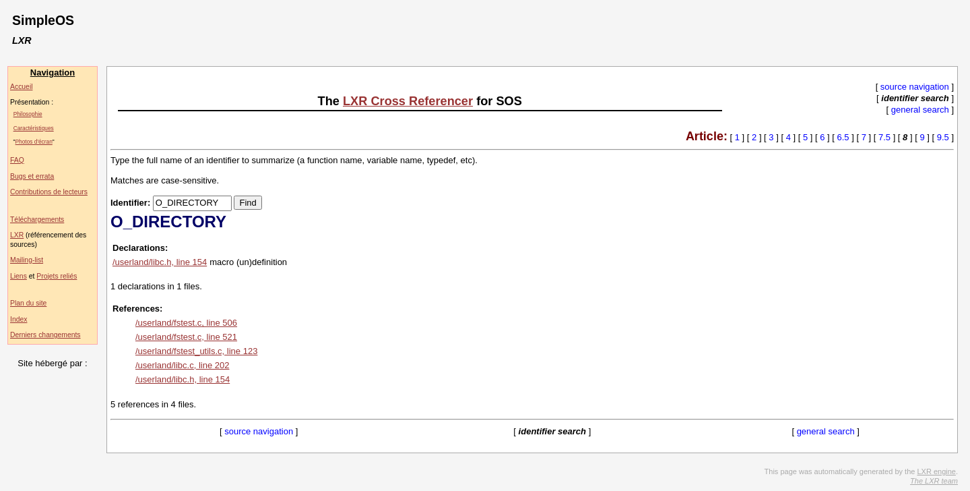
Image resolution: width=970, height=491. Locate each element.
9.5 (943, 137)
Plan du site (28, 303)
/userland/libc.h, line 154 (159, 262)
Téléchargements (37, 219)
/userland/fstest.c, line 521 (186, 337)
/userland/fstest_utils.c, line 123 (196, 351)
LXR (17, 235)
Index (18, 319)
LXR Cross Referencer (408, 101)
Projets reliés (56, 276)
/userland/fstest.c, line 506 (186, 323)
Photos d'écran (34, 141)
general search (920, 110)
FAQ (17, 160)
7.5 (884, 137)
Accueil (21, 86)
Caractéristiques (33, 128)
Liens (18, 276)
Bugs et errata (32, 176)
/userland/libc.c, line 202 (182, 365)
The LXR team (934, 481)
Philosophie (27, 114)
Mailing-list (26, 260)
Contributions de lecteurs (49, 192)
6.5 (843, 137)
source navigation (914, 87)
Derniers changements (45, 335)
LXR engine (936, 471)
